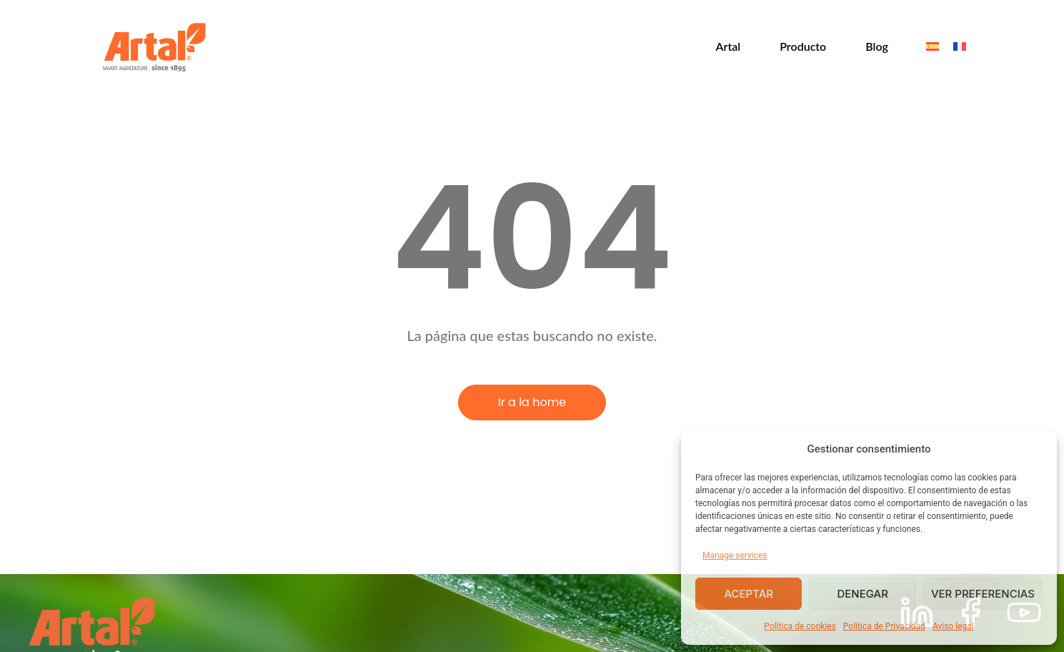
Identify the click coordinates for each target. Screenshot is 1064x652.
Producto (803, 46)
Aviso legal (953, 626)
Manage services (734, 555)
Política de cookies (800, 626)
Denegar (862, 594)
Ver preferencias (983, 594)
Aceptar (748, 594)
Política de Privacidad (884, 626)
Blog (876, 46)
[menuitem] (932, 46)
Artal (728, 46)
